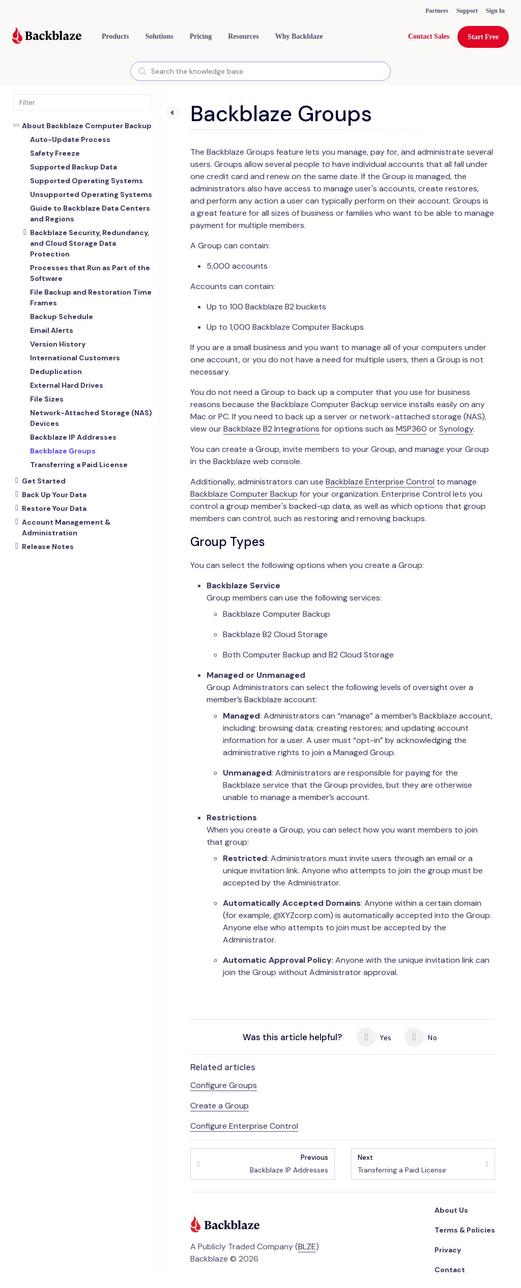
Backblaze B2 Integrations (271, 428)
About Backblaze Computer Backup (87, 125)
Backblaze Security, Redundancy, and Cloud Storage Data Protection (89, 243)
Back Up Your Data (54, 494)
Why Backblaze (299, 36)
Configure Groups (223, 1085)
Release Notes (48, 546)
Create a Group (219, 1105)
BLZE (307, 1246)
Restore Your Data (54, 508)
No (420, 1037)
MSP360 (411, 428)
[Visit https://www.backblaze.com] (46, 36)
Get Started (44, 480)
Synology (456, 428)
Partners (436, 10)
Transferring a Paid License (402, 1164)
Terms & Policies (465, 1230)
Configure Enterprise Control (244, 1126)
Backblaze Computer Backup (244, 494)
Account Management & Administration (66, 527)
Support (467, 10)
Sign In (495, 10)
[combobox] (260, 71)
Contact (450, 1269)
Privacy (448, 1249)
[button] (115, 36)
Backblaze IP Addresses (289, 1164)
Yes (374, 1037)
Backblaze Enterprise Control (380, 481)
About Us (451, 1210)
